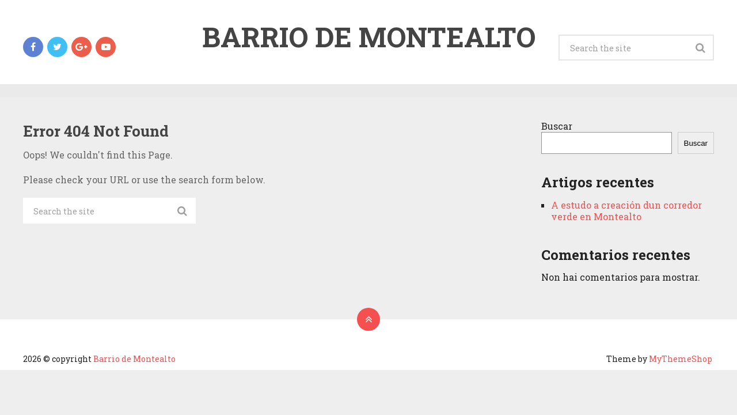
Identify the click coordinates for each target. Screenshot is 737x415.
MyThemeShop (680, 358)
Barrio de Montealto (368, 37)
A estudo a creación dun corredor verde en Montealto (626, 210)
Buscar (556, 126)
